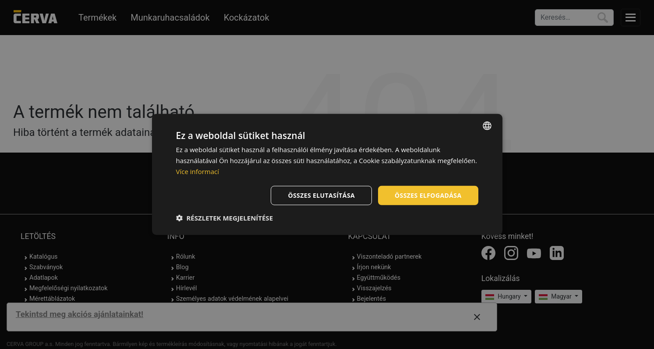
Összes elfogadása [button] (428, 195)
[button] (224, 218)
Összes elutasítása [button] (321, 195)
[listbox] (487, 125)
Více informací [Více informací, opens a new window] (197, 171)
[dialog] (327, 174)
